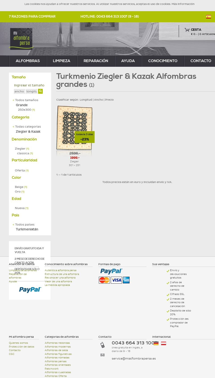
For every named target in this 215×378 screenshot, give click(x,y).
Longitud (86, 99)
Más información (183, 4)
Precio (109, 99)
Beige (21, 187)
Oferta (22, 170)
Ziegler (22, 148)
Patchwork (52, 368)
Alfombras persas (56, 361)
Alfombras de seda (56, 350)
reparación (96, 61)
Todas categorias (27, 126)
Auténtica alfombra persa (60, 270)
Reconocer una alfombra (60, 277)
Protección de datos (21, 346)
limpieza (61, 61)
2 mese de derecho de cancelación (30, 260)
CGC (11, 354)
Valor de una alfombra (58, 281)
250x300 (26, 110)
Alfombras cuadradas (58, 372)
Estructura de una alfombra (62, 274)
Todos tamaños (25, 100)
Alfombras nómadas (57, 357)
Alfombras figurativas (58, 354)
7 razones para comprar (32, 16)
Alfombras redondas (57, 342)
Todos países (23, 224)
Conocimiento (162, 61)
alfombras (28, 61)
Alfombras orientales (58, 365)
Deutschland (156, 343)
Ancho (98, 99)
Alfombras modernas (58, 346)
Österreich (163, 343)
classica (25, 153)
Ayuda (128, 61)
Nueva (21, 208)
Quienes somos (18, 342)
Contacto (14, 350)
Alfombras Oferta (56, 376)
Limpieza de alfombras (23, 270)
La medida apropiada (57, 285)
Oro (19, 191)
